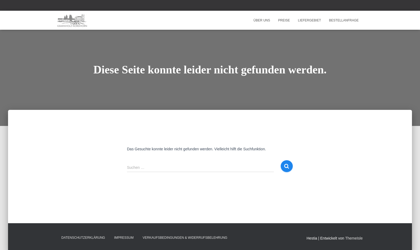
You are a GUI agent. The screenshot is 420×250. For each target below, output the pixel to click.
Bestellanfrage (344, 20)
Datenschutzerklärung (83, 238)
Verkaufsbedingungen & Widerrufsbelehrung (185, 238)
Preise (284, 20)
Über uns (261, 20)
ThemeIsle (354, 238)
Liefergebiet (309, 20)
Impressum (124, 238)
